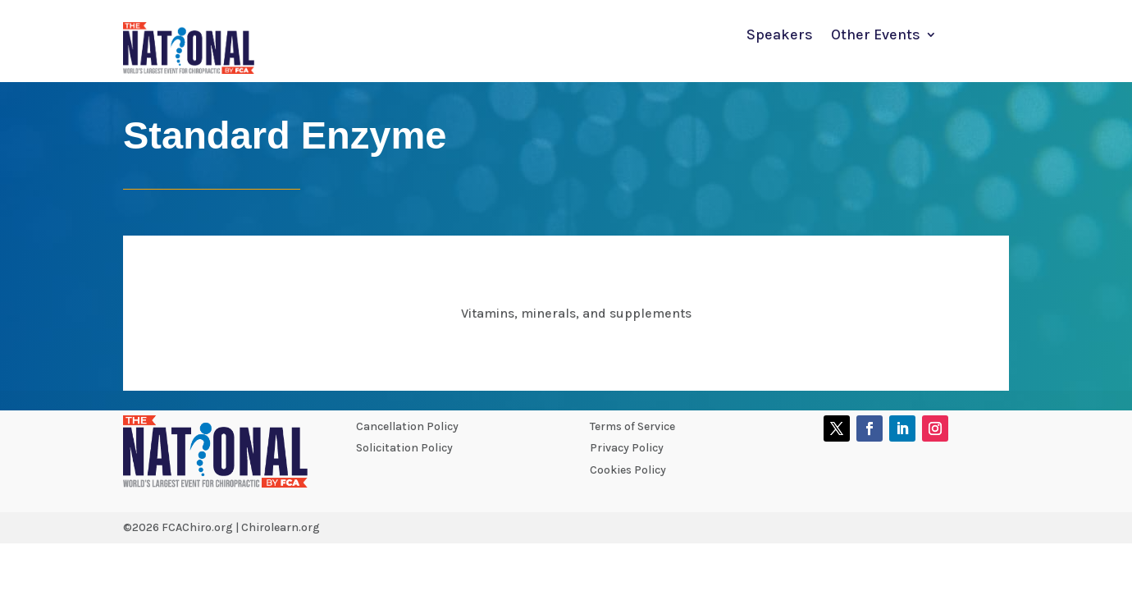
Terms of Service (632, 426)
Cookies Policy (628, 470)
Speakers (779, 36)
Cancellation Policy (407, 426)
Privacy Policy (627, 448)
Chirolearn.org (280, 527)
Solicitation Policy (404, 448)
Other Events (875, 36)
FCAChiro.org (197, 527)
